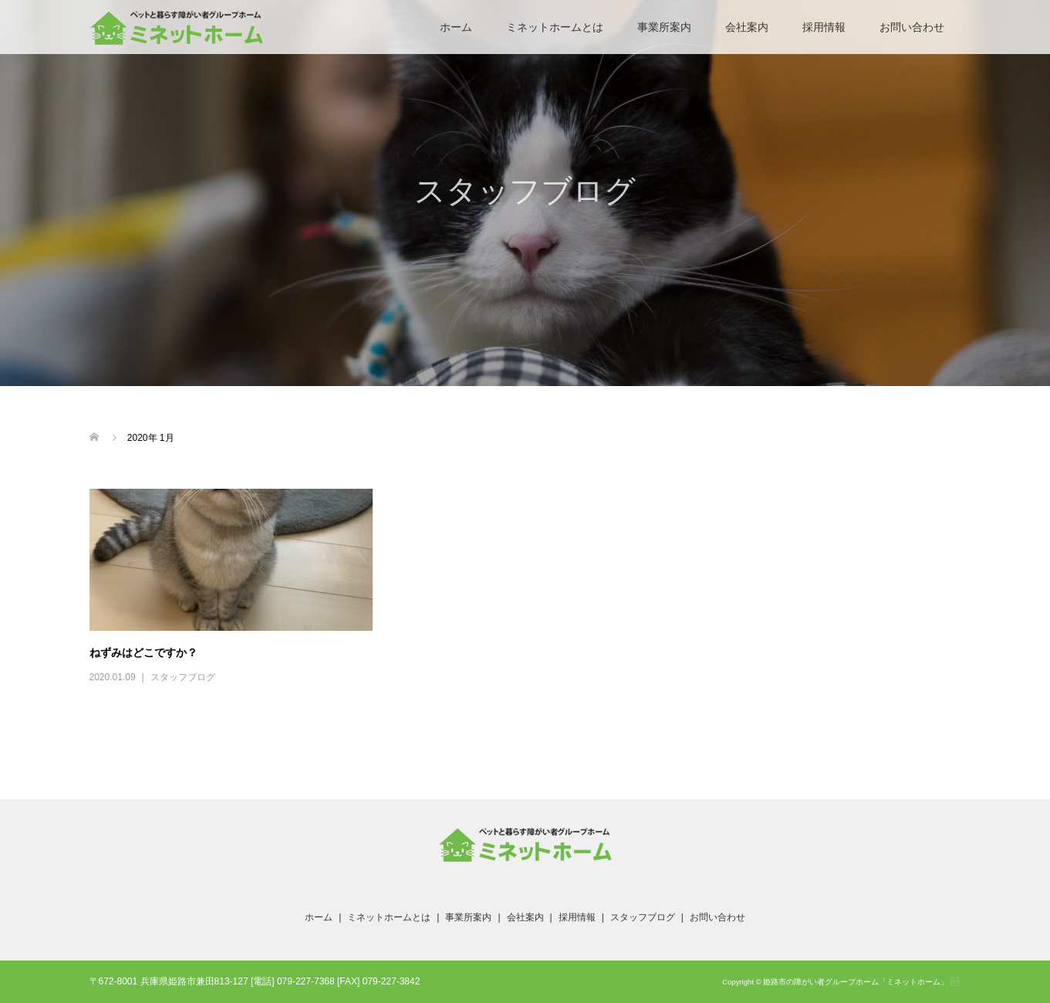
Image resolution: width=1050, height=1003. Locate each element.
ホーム (456, 27)
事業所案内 (664, 27)
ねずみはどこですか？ (143, 652)
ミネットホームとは (554, 27)
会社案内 (746, 27)
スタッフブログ (182, 677)
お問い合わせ (912, 27)
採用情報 (824, 27)
